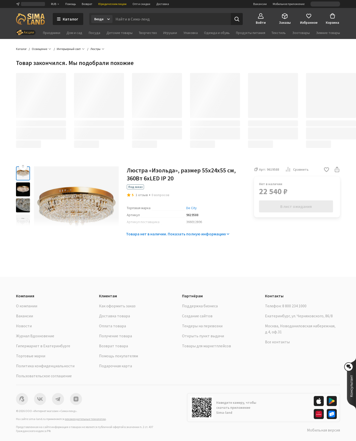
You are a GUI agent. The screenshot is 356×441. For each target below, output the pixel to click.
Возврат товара (113, 345)
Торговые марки (30, 355)
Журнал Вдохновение (35, 335)
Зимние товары (328, 32)
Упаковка (191, 32)
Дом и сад (74, 32)
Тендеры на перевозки (202, 325)
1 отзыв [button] (142, 195)
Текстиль (279, 32)
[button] (326, 170)
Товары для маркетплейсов (206, 345)
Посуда (94, 32)
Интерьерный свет (69, 49)
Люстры (95, 49)
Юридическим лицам (112, 4)
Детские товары (119, 32)
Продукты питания (250, 32)
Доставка (162, 4)
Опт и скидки (141, 4)
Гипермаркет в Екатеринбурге (43, 345)
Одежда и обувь (217, 32)
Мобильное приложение (288, 4)
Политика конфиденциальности (45, 365)
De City (191, 208)
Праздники (51, 32)
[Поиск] (237, 19)
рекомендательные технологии (85, 419)
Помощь (70, 4)
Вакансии (260, 4)
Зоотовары (301, 32)
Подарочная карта (115, 365)
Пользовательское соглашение (44, 375)
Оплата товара (112, 325)
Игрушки (170, 32)
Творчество (148, 32)
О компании (26, 305)
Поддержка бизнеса (200, 305)
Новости (24, 325)
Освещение (39, 49)
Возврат (87, 4)
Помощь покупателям (118, 355)
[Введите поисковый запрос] (171, 19)
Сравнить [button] (296, 169)
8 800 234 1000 (294, 305)
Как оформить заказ (117, 305)
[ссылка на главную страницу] (30, 19)
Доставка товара (114, 315)
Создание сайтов (197, 315)
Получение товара (115, 335)
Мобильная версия (323, 430)
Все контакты (277, 341)
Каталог (21, 49)
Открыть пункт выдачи (203, 335)
